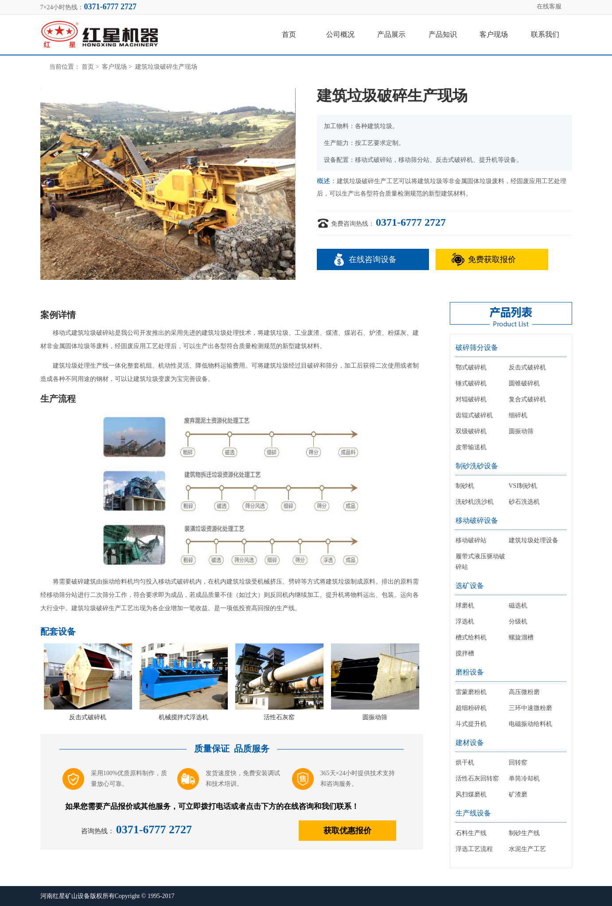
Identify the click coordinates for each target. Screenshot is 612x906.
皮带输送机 (471, 447)
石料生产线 (471, 833)
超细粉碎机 (471, 708)
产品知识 (443, 34)
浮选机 (465, 621)
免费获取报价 (492, 259)
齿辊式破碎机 (474, 415)
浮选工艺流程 (474, 849)
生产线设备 (473, 813)
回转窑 (518, 762)
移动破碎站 (471, 540)
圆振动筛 (375, 717)
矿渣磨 (518, 794)
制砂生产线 (524, 833)
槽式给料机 (471, 637)
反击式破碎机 (87, 717)
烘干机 (465, 762)
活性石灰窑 (279, 717)
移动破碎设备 (477, 520)
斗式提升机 (471, 724)
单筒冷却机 (524, 778)
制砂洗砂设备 (477, 466)
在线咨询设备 (373, 259)
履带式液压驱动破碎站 (480, 561)
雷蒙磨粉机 (471, 692)
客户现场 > (117, 66)
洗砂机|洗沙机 (475, 501)
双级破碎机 (471, 431)
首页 (289, 34)
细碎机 (518, 415)
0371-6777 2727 (411, 222)
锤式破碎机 (471, 383)
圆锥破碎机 (524, 383)
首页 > (91, 66)
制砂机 (465, 485)
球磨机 (465, 605)
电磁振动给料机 (530, 724)
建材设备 (470, 742)
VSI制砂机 (523, 485)
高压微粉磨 (524, 692)
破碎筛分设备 (477, 347)
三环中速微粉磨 (530, 708)
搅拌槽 (465, 653)
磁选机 (518, 605)
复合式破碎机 (527, 399)
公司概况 (340, 34)
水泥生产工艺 (527, 849)
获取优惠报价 (347, 830)
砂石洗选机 (524, 501)
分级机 (518, 621)
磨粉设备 (470, 672)
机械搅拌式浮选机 (183, 717)
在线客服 (549, 6)
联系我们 (545, 34)
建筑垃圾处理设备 (533, 540)
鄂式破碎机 (471, 367)
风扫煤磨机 (471, 794)
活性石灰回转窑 (477, 778)
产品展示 (391, 34)
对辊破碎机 (471, 399)
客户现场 (493, 34)
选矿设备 (470, 585)
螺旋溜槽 (521, 637)
